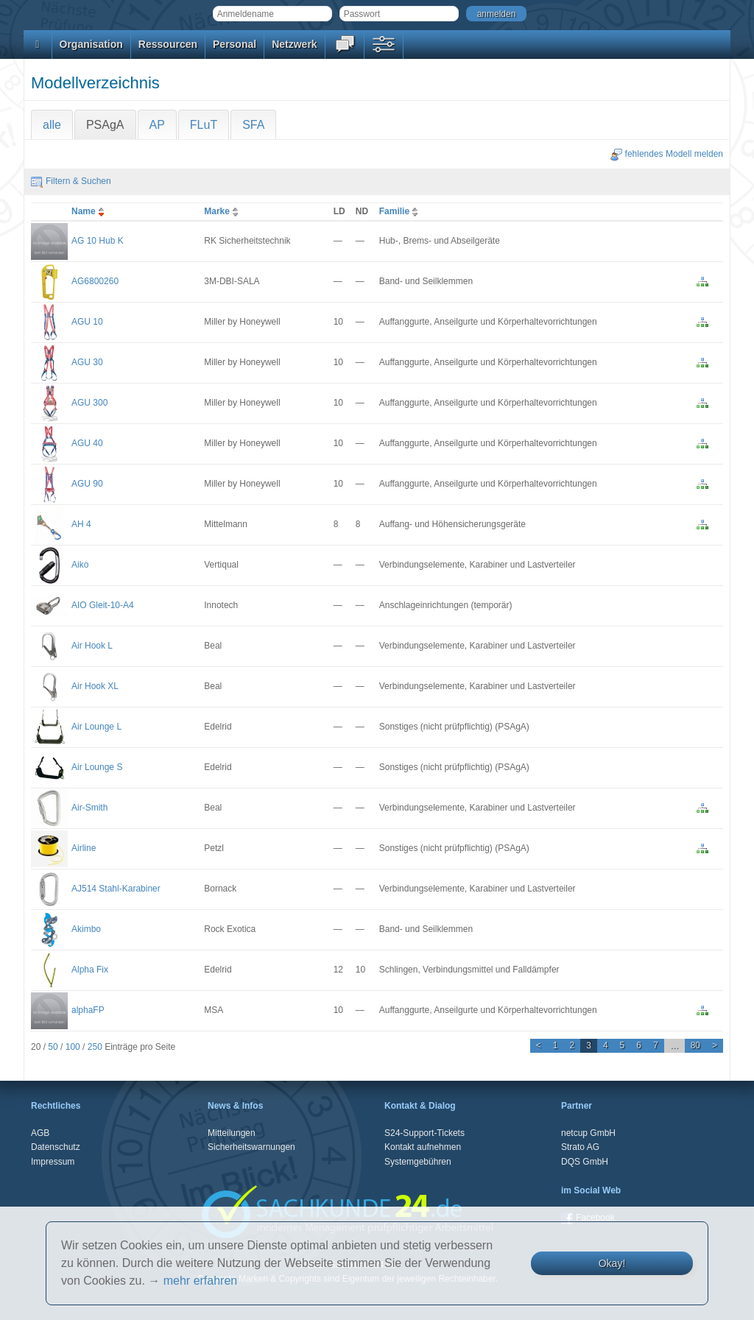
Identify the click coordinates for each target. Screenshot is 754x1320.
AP (157, 125)
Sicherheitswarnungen (251, 1147)
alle (52, 125)
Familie (400, 211)
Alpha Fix (89, 969)
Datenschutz (55, 1147)
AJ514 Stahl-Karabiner (116, 888)
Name (89, 211)
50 (52, 1047)
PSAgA (105, 125)
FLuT (203, 125)
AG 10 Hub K (97, 241)
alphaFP (88, 1010)
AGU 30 (87, 362)
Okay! (612, 1263)
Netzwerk (294, 44)
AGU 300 (89, 403)
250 (95, 1047)
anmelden (496, 14)
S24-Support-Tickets (424, 1133)
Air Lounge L (96, 726)
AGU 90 (87, 484)
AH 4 (81, 524)
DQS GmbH (584, 1162)
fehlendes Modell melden (666, 154)
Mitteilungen (232, 1133)
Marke (223, 211)
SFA (253, 125)
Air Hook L (92, 645)
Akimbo (86, 929)
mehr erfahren (200, 1280)
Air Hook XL (95, 686)
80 (695, 1045)
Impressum (52, 1162)
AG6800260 (95, 281)
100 (73, 1047)
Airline (83, 848)
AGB (40, 1133)
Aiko (79, 565)
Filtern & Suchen (71, 181)
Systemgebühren (417, 1162)
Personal (234, 44)
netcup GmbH (588, 1133)
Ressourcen (167, 44)
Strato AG (580, 1147)
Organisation (91, 44)
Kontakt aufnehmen (422, 1147)
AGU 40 (87, 443)
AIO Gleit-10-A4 (102, 605)
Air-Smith (89, 807)
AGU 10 (87, 322)
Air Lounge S (96, 767)
